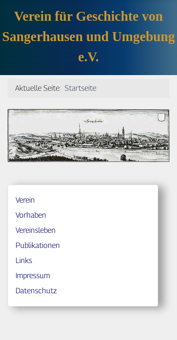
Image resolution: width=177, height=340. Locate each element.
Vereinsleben (36, 230)
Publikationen (38, 245)
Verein (25, 200)
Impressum (33, 275)
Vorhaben (31, 215)
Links (24, 260)
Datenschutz (36, 290)
